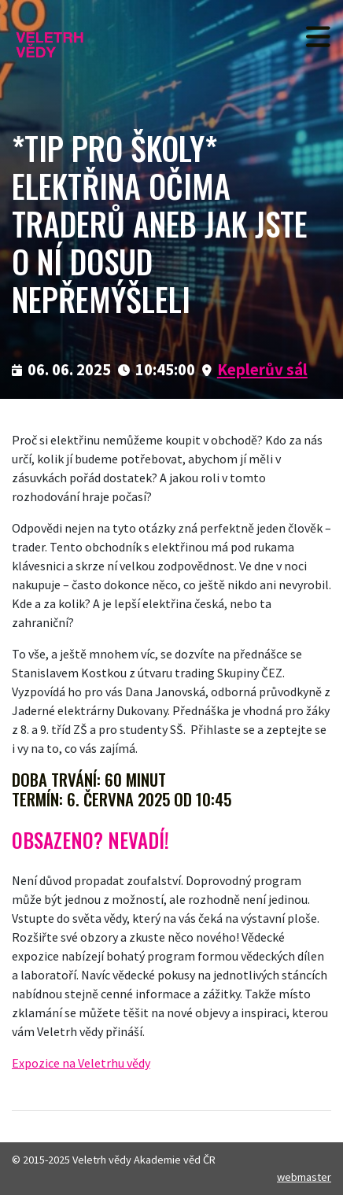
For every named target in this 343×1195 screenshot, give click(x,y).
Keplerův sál (262, 370)
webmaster (304, 1177)
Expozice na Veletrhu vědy (81, 1063)
